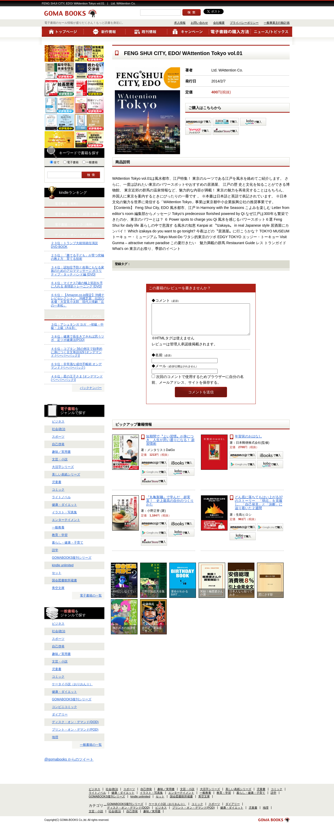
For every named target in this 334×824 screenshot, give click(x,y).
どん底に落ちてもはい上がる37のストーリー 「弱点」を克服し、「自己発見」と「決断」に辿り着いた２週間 (259, 508)
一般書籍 (90, 162)
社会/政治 (58, 429)
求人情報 (180, 22)
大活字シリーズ (63, 467)
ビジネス (58, 421)
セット (56, 573)
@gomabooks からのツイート (68, 759)
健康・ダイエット (64, 505)
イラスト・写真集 (64, 512)
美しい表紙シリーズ (66, 474)
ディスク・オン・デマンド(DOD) (75, 722)
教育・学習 (60, 535)
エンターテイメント (66, 520)
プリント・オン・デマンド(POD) (75, 729)
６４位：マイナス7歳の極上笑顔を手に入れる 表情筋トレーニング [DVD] (77, 284)
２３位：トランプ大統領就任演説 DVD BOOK (74, 244)
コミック (58, 489)
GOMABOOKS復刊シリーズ (71, 558)
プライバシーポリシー (244, 22)
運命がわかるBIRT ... (179, 599)
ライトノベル (61, 497)
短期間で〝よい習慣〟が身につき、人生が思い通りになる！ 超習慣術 (170, 446)
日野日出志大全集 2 (153, 599)
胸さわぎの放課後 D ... (124, 636)
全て (54, 162)
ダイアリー (60, 714)
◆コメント (166, 300)
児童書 (56, 482)
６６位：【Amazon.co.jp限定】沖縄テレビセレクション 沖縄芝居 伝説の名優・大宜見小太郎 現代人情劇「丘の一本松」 (77, 300)
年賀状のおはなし (248, 442)
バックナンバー (91, 388)
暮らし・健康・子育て (67, 542)
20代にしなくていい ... (124, 599)
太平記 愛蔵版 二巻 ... (153, 636)
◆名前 (162, 361)
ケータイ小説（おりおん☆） (72, 684)
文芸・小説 (60, 459)
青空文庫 (58, 588)
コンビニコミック (64, 707)
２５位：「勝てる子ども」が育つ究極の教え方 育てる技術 (77, 257)
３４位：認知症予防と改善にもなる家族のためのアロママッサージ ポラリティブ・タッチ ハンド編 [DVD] (77, 271)
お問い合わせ (199, 22)
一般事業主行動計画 (277, 22)
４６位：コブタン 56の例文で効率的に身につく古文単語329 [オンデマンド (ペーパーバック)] (76, 352)
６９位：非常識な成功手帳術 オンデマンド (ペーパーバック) (76, 365)
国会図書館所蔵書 (64, 580)
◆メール (175, 372)
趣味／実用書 (61, 452)
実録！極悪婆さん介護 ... (211, 599)
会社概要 (219, 22)
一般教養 (58, 527)
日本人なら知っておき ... (240, 599)
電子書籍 (71, 162)
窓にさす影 (266, 600)
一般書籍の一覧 (91, 745)
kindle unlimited (63, 565)
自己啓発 (58, 444)
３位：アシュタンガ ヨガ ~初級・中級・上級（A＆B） (77, 326)
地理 (55, 737)
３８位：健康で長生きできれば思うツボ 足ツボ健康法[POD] (77, 338)
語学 (55, 550)
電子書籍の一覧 (91, 595)
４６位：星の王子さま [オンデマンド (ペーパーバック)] (77, 378)
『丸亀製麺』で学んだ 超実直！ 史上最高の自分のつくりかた (170, 507)
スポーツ (58, 436)
